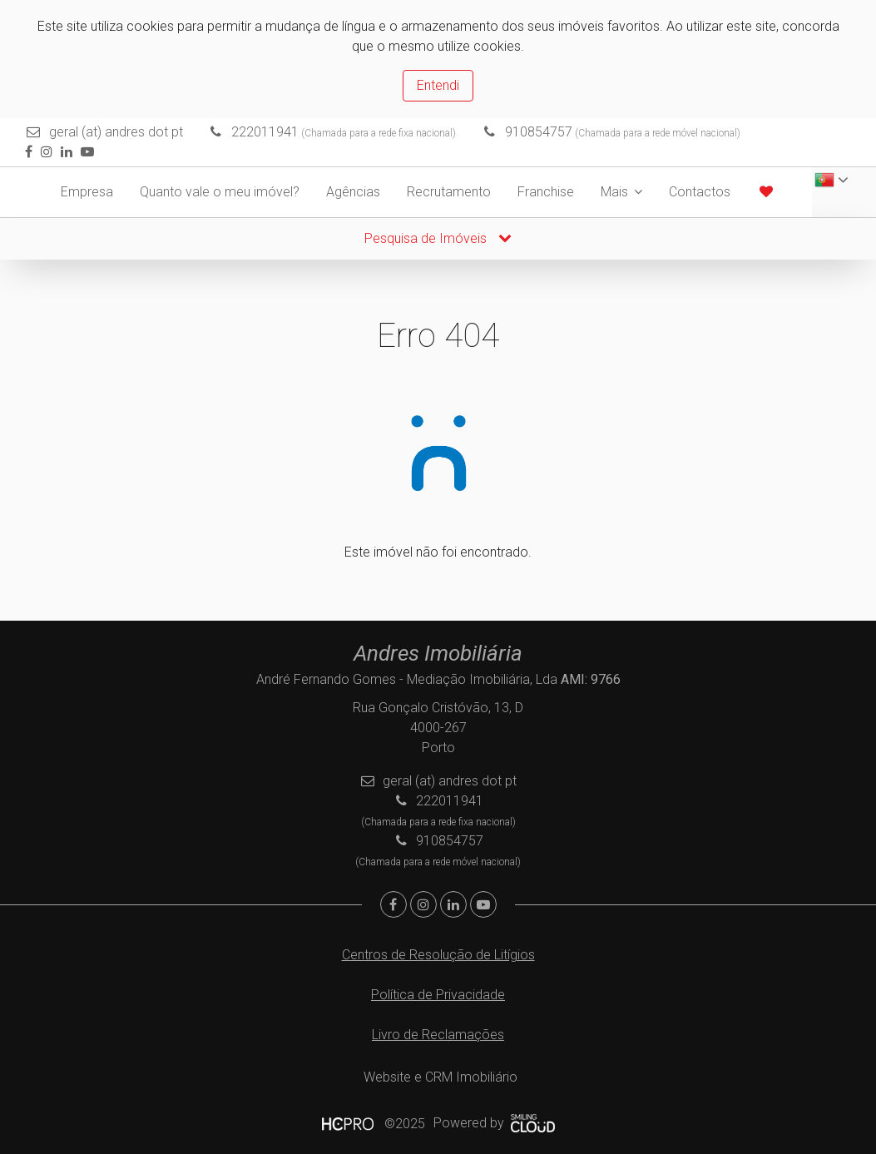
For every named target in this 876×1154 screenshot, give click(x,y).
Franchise (545, 192)
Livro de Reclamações (438, 1035)
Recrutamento (449, 192)
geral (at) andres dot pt (116, 132)
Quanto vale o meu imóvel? (219, 192)
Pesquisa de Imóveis (438, 238)
